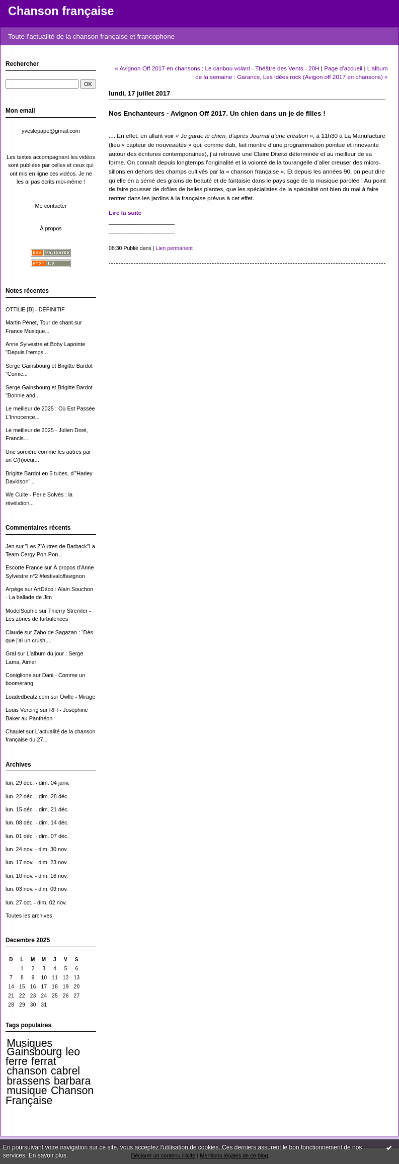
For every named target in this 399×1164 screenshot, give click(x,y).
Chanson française (61, 11)
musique (27, 1091)
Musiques (29, 1043)
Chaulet (15, 731)
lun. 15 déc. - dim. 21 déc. (37, 809)
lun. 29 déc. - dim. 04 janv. (37, 783)
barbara (72, 1081)
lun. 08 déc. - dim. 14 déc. (37, 822)
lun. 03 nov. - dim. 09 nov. (37, 889)
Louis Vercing (22, 710)
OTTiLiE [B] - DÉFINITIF (35, 309)
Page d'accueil (343, 68)
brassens (28, 1081)
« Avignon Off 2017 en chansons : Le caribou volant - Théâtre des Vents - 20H (217, 68)
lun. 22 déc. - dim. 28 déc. (37, 796)
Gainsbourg (34, 1052)
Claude (14, 632)
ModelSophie (22, 611)
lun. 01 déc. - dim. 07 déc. (37, 836)
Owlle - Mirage (77, 697)
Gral (11, 653)
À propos (51, 228)
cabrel (65, 1071)
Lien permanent (174, 248)
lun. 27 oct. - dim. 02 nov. (36, 902)
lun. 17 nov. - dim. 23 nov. (37, 862)
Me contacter (50, 206)
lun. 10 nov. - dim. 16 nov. (37, 876)
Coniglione (19, 675)
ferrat (43, 1061)
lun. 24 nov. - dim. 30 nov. (37, 849)
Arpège (14, 589)
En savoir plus (47, 1155)
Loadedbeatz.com (27, 697)
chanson (27, 1071)
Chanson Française (50, 1095)
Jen (10, 546)
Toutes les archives (29, 915)
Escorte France (24, 567)
